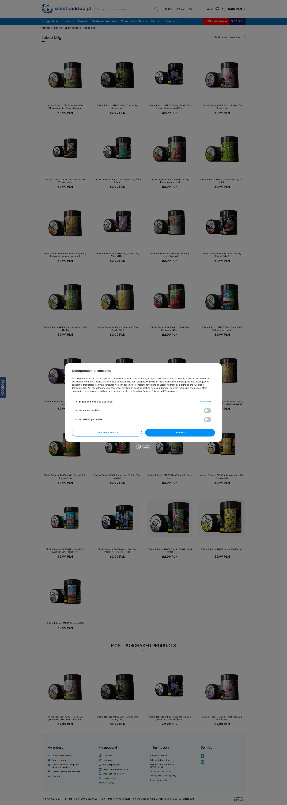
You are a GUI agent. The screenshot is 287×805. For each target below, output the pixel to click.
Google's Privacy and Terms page (159, 391)
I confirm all (180, 432)
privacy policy (148, 381)
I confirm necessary (107, 432)
